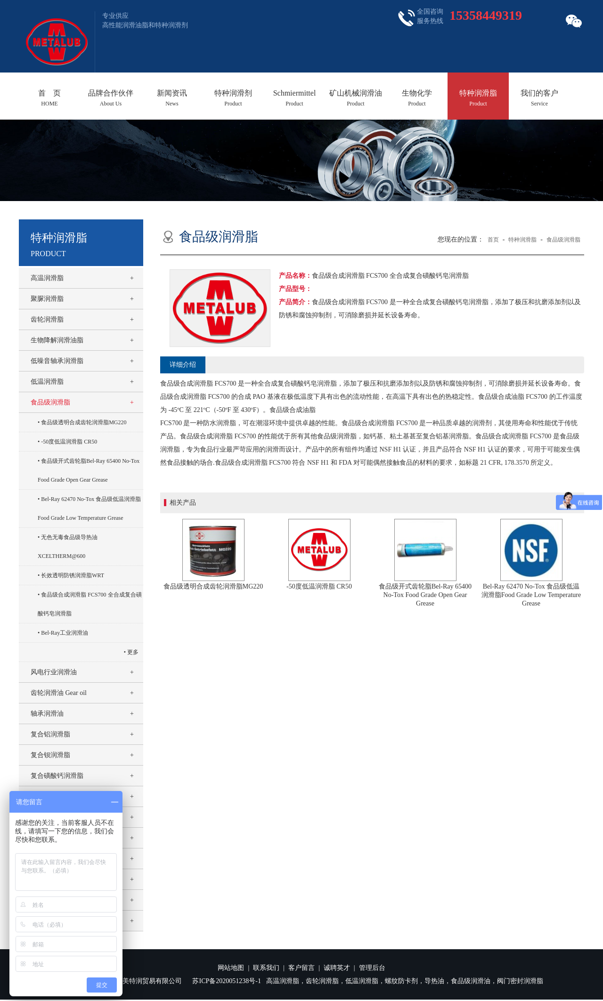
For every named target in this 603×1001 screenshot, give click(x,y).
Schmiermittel (294, 98)
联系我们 (266, 967)
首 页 (49, 98)
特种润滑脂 (478, 98)
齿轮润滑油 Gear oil (59, 692)
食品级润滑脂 (50, 402)
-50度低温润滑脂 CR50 (69, 441)
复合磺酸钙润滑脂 (57, 775)
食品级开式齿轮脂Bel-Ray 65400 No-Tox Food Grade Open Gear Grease (88, 470)
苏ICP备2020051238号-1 (226, 981)
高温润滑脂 (47, 278)
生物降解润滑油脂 (57, 340)
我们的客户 (539, 98)
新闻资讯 (172, 98)
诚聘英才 (337, 967)
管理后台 (372, 967)
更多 (133, 652)
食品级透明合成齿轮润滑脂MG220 (83, 422)
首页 (493, 239)
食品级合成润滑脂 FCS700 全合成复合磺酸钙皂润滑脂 (90, 604)
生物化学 (417, 98)
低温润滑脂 (47, 381)
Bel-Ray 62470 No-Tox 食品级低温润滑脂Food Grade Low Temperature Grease (89, 508)
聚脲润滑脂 (47, 298)
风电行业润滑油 (54, 672)
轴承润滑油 (47, 713)
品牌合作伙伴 (110, 98)
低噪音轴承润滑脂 (57, 360)
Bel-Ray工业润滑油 (64, 633)
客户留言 (301, 967)
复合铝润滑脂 (50, 734)
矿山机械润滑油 (355, 98)
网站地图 (231, 967)
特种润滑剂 (233, 98)
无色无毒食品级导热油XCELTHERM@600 (68, 546)
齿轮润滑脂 (47, 319)
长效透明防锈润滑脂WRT (72, 575)
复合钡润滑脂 (50, 755)
